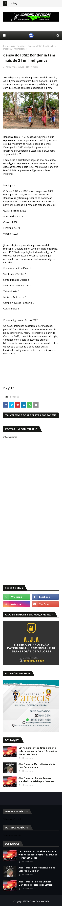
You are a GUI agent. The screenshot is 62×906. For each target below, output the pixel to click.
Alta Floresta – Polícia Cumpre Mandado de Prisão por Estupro (36, 779)
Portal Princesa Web (15, 67)
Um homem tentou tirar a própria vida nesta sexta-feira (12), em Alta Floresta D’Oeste (38, 751)
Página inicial (9, 46)
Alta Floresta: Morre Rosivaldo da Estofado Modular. (37, 765)
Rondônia (21, 46)
